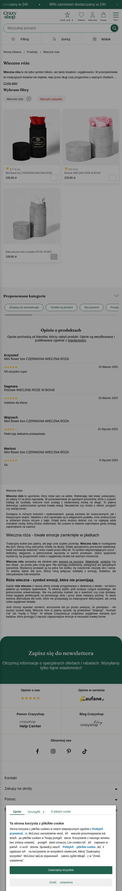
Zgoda (17, 811)
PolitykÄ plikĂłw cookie (79, 847)
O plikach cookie (61, 811)
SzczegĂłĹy (36, 811)
